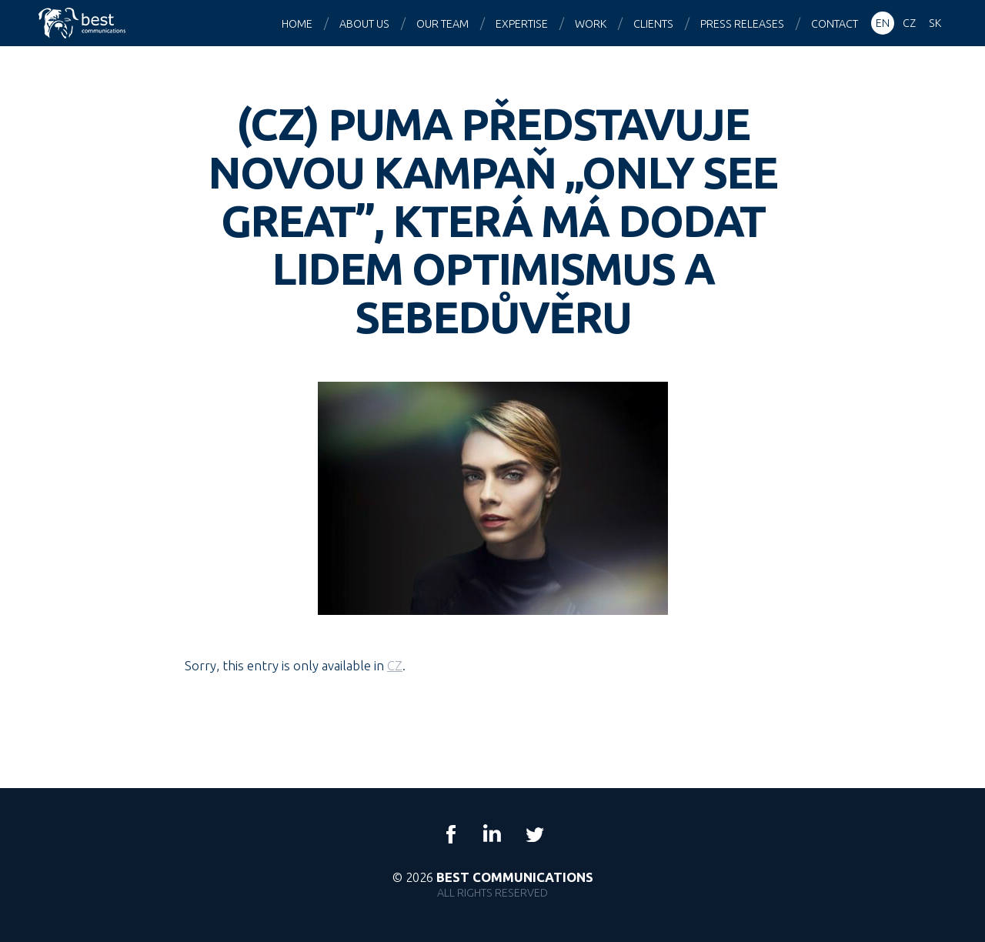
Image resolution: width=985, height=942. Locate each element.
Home (297, 24)
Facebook (451, 834)
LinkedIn (492, 834)
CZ (394, 665)
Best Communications (83, 23)
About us (364, 24)
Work (590, 24)
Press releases (742, 24)
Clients (653, 24)
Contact (834, 24)
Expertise (522, 24)
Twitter (534, 834)
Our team (442, 24)
